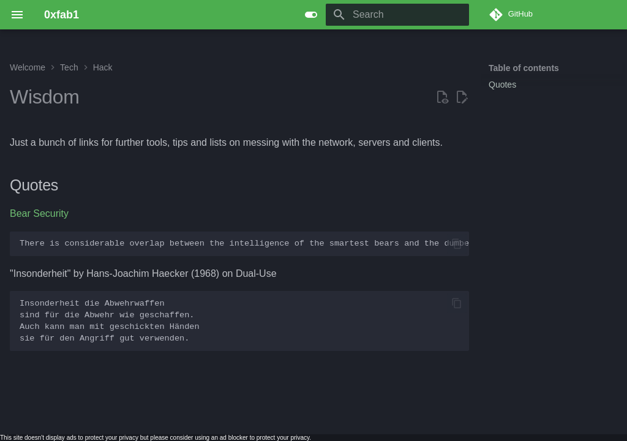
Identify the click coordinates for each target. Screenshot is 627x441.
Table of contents (524, 68)
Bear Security (39, 213)
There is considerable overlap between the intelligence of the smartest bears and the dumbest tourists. (244, 243)
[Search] (397, 15)
